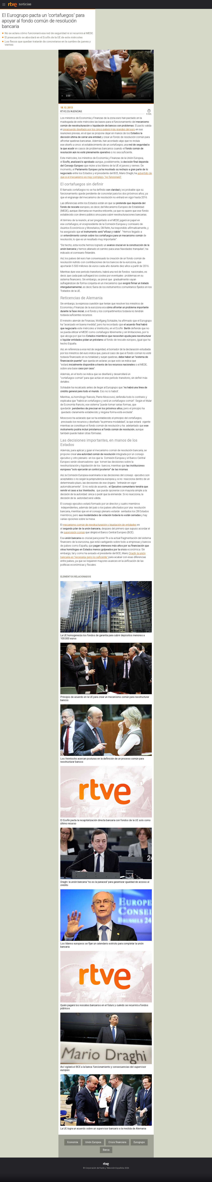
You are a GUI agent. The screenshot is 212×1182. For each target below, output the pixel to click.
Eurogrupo (139, 1142)
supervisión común (74, 532)
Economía (72, 1142)
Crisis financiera (117, 1142)
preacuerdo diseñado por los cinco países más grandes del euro (99, 129)
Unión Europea (93, 1142)
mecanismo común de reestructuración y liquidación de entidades (99, 524)
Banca (106, 1149)
